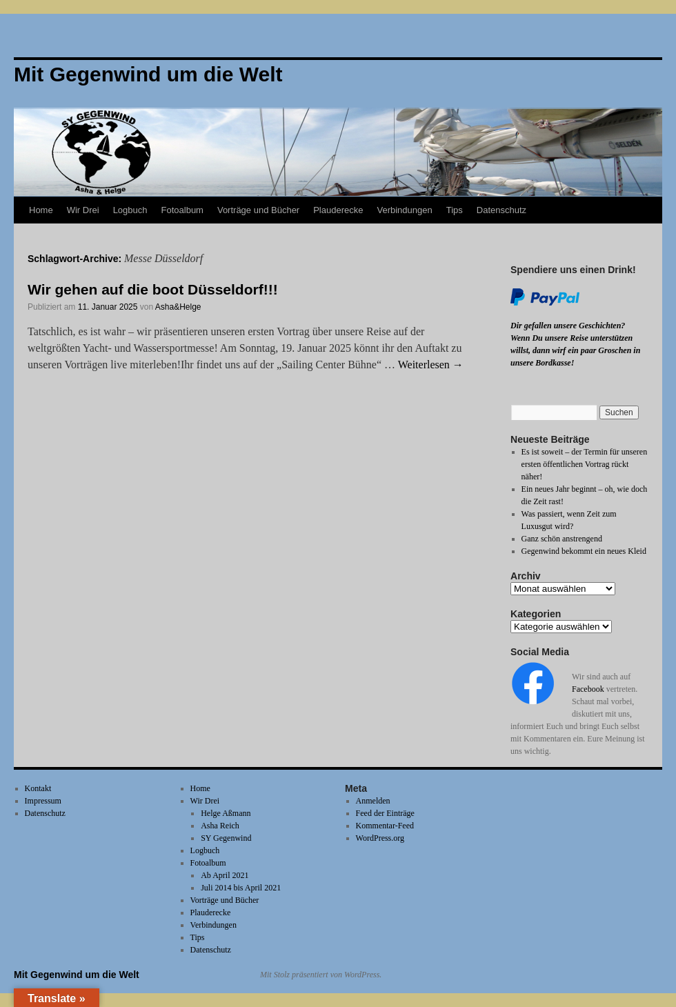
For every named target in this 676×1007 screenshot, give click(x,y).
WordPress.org (380, 838)
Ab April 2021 (224, 875)
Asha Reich (220, 825)
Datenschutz (501, 210)
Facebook (588, 689)
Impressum (43, 801)
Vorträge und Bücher (258, 210)
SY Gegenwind (226, 838)
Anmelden (373, 801)
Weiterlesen (431, 364)
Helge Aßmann (225, 813)
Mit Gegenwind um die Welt (76, 974)
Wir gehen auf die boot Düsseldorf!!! (153, 289)
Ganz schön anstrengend (561, 539)
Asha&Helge (178, 307)
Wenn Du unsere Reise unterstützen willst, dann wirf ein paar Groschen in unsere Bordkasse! (575, 350)
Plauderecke (338, 210)
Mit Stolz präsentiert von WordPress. (320, 974)
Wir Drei (83, 210)
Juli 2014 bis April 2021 (241, 888)
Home (41, 210)
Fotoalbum (182, 210)
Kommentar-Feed (385, 825)
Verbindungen (404, 210)
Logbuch (130, 210)
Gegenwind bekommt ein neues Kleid (583, 551)
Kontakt (38, 788)
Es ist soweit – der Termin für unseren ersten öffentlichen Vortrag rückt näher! (584, 464)
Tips (454, 210)
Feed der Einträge (385, 813)
